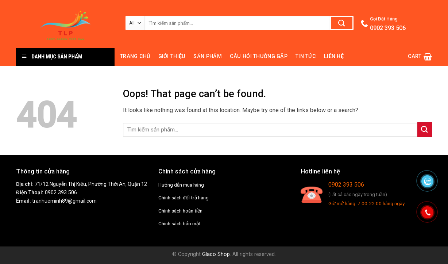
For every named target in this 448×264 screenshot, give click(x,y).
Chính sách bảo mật (179, 223)
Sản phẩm (207, 56)
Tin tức (306, 56)
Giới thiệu (172, 56)
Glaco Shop (216, 254)
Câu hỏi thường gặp (258, 56)
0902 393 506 (61, 193)
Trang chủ (135, 56)
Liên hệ (334, 56)
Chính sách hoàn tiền (180, 211)
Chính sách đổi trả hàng (183, 197)
